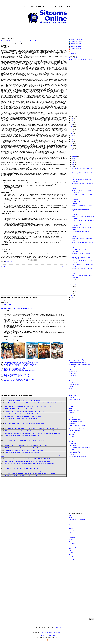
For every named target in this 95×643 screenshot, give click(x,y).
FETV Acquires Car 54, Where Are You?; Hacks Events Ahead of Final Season (23, 416)
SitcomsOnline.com (50, 630)
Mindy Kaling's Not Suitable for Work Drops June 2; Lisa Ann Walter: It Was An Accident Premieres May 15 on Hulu (31, 428)
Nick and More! (72, 423)
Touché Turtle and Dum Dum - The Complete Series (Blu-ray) (18, 363)
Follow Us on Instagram (76, 48)
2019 (72, 133)
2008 (72, 293)
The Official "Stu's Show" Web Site (77, 425)
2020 (72, 131)
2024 (72, 122)
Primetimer (71, 390)
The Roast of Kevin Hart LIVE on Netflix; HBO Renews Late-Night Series (21, 468)
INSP (70, 440)
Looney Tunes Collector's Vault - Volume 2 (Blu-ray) (16, 380)
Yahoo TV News (73, 373)
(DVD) (31, 365)
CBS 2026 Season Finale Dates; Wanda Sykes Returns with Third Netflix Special (23, 447)
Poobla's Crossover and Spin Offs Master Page (80, 447)
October (74, 154)
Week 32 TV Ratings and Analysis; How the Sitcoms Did (19, 41)
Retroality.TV (72, 412)
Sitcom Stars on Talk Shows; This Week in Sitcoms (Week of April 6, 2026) (22, 435)
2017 (72, 137)
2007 (72, 295)
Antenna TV (72, 434)
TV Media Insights (73, 427)
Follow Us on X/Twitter (76, 43)
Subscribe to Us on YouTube (77, 50)
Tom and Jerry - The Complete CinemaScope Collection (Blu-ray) (19, 379)
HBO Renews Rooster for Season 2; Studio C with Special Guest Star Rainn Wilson (24, 423)
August (74, 158)
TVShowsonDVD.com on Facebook (77, 368)
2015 (72, 141)
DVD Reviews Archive (56, 382)
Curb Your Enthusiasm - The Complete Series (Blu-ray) (17, 365)
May (73, 164)
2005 (72, 299)
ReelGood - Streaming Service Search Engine (80, 545)
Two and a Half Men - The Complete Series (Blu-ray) (16, 372)
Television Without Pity (74, 416)
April (73, 166)
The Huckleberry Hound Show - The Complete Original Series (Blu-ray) (21, 362)
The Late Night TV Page (74, 430)
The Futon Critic (72, 382)
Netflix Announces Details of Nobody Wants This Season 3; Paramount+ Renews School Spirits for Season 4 (30, 463)
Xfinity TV (71, 556)
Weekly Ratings (9, 261)
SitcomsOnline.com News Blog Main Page (50, 632)
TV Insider (71, 380)
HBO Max (71, 530)
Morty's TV (71, 397)
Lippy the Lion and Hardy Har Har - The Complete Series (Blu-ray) (19, 374)
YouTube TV (72, 559)
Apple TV (71, 517)
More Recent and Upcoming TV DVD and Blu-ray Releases (14, 382)
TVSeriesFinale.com (74, 384)
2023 (72, 124)
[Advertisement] (47, 33)
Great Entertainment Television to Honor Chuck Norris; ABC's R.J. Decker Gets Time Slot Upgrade (28, 461)
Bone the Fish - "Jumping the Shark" (77, 456)
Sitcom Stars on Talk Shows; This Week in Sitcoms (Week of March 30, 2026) (23, 452)
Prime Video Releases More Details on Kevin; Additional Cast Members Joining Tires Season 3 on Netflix (29, 443)
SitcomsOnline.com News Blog (47, 6)
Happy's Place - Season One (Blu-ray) (13, 368)
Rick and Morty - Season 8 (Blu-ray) (12, 369)
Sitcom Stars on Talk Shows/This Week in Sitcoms (80, 59)
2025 (72, 120)
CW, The (71, 523)
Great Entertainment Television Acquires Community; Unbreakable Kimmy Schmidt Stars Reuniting (28, 406)
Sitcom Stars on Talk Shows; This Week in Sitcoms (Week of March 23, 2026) (23, 471)
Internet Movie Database (75, 391)
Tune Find (71, 436)
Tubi (70, 550)
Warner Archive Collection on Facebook (78, 428)
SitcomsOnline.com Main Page (76, 359)
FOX (70, 526)
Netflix (70, 535)
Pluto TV (71, 541)
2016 (72, 139)
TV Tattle (71, 406)
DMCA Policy (52, 635)
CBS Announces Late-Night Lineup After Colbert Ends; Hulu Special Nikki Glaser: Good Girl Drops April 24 (29, 430)
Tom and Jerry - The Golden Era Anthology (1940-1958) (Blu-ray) (19, 373)
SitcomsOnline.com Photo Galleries (77, 362)
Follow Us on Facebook (76, 41)
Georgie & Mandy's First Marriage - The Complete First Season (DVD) (20, 364)
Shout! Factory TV (73, 547)
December (74, 149)
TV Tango (71, 404)
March (73, 279)
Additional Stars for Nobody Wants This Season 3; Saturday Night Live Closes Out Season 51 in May (28, 426)
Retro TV (71, 408)
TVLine (70, 379)
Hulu (70, 532)
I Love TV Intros (72, 443)
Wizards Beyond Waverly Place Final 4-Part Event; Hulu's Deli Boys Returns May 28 (24, 440)
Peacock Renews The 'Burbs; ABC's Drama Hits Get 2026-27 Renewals (21, 413)
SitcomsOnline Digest (74, 57)
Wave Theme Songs (74, 441)
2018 (72, 135)
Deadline (71, 386)
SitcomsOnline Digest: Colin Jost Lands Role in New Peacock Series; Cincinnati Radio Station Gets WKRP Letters (31, 438)
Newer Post (3, 266)
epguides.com (72, 395)
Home (34, 266)
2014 (72, 143)
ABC (70, 515)
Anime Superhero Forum (75, 419)
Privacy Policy (44, 635)
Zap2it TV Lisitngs (73, 371)
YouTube (71, 558)
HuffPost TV (72, 401)
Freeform (71, 528)
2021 (72, 129)
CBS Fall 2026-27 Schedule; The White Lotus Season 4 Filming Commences (23, 408)
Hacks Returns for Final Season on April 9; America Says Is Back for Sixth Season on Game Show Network (30, 466)
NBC (70, 534)
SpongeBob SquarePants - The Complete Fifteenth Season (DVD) (19, 370)
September (74, 156)
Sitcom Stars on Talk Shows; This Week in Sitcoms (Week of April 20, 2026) (22, 400)
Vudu (70, 554)
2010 (72, 288)
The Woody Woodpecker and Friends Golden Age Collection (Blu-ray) (20, 376)
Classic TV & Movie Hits (74, 399)
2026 (72, 118)
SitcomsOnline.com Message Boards (77, 360)
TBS (70, 548)
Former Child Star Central (75, 414)
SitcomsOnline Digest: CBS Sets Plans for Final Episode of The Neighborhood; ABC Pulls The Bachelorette (30, 473)
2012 (72, 148)
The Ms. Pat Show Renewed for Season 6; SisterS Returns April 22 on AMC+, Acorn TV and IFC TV (28, 458)
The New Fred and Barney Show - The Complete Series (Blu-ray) (19, 378)
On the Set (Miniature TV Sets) (76, 421)
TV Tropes (71, 449)
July (73, 160)
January (74, 284)
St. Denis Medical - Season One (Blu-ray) (14, 367)
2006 (72, 297)
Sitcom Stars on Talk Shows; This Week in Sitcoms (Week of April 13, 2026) (22, 418)
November (74, 152)
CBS (70, 521)
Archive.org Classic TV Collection (77, 519)
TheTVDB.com (72, 445)
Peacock (71, 539)
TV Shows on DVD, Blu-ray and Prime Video (39, 382)
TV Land (71, 552)
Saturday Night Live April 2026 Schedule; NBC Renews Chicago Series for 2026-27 (24, 450)
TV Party (71, 417)
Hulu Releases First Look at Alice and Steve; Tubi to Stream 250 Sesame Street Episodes (26, 445)
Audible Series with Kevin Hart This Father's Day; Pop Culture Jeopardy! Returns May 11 (25, 411)
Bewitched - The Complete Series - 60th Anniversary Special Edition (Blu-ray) (22, 361)
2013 (72, 145)
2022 (72, 126)
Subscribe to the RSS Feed (77, 52)
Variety (70, 388)
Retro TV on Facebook (74, 410)
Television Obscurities (74, 403)
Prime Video (72, 543)
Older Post (64, 266)
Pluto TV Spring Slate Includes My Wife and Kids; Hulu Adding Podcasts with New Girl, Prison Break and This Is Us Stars (33, 397)
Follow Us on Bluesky (76, 45)
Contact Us (72, 53)
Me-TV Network (72, 432)
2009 (72, 291)
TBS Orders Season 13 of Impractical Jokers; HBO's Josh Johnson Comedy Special (24, 475)
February (74, 282)
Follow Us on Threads (76, 46)
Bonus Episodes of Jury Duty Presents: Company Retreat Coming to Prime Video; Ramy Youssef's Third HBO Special (32, 433)
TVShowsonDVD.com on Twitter (76, 369)
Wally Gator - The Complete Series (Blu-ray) (14, 375)
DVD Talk (71, 438)
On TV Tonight (72, 454)
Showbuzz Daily (73, 375)
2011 (72, 286)
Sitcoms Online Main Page (76, 39)
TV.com (71, 393)
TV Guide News (72, 377)
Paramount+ (72, 537)
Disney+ (71, 524)
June (73, 162)
